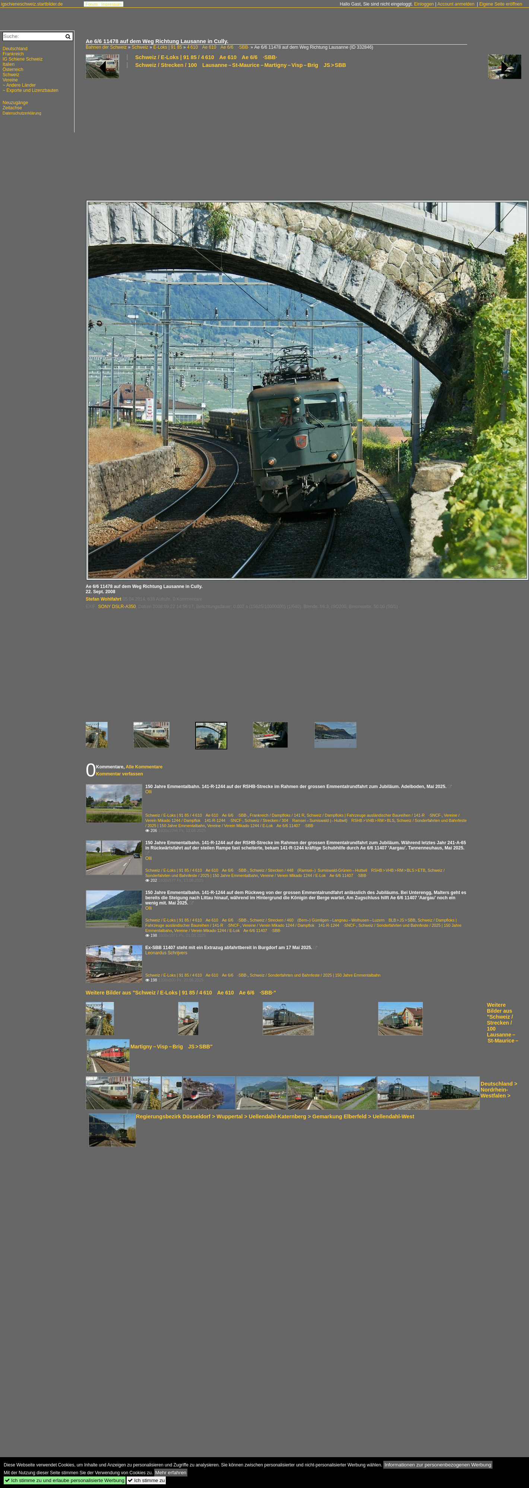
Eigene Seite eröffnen (500, 4)
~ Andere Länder (19, 85)
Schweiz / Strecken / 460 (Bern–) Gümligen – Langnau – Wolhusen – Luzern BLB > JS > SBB (332, 920)
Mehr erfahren (171, 1472)
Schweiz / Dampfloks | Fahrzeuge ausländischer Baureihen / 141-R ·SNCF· (374, 815)
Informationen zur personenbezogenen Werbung (437, 1465)
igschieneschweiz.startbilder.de (32, 4)
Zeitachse (12, 107)
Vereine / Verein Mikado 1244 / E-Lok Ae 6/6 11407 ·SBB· (260, 825)
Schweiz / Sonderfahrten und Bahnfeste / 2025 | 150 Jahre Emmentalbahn (315, 975)
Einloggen (424, 4)
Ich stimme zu (146, 1480)
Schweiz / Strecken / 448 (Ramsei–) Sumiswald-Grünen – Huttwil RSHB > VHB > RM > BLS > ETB (337, 870)
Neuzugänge (15, 102)
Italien (9, 64)
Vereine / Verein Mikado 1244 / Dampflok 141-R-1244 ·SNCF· (300, 925)
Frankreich (13, 54)
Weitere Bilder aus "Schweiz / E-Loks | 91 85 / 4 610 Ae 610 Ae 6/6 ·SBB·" (181, 993)
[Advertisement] (193, 133)
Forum (92, 4)
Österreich (13, 69)
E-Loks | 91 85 (167, 47)
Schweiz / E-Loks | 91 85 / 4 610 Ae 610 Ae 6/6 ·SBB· (206, 57)
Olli (148, 791)
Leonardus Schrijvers (166, 952)
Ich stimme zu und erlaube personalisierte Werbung (64, 1480)
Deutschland (15, 48)
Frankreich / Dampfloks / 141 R (277, 815)
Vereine (10, 80)
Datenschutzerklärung (22, 113)
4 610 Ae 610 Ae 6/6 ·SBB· (218, 47)
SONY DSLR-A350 (117, 606)
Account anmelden (455, 4)
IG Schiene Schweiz (22, 59)
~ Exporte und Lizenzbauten (30, 90)
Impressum (111, 4)
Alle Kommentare (144, 766)
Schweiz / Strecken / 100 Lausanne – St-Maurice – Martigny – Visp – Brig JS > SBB (240, 65)
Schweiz (140, 47)
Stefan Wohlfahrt (103, 599)
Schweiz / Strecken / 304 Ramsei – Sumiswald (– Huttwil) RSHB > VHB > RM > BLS (320, 820)
